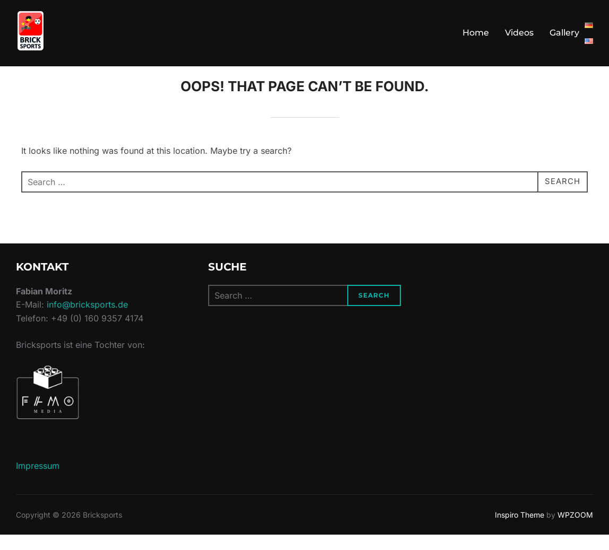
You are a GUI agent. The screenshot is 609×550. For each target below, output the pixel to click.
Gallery (564, 33)
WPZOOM (575, 529)
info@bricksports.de (87, 320)
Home (475, 33)
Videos (519, 33)
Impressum (37, 480)
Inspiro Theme (519, 529)
